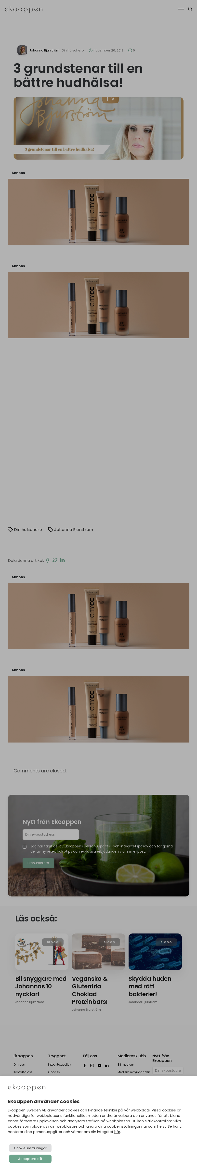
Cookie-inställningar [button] (30, 1148)
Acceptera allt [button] (30, 1158)
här (117, 1131)
